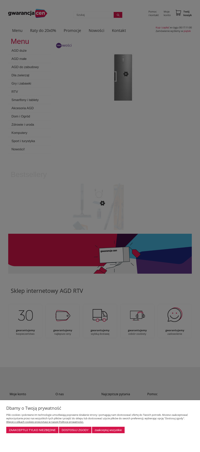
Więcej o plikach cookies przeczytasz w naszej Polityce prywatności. (45, 422)
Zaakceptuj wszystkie (108, 430)
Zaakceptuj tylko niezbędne (32, 430)
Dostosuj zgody (75, 430)
